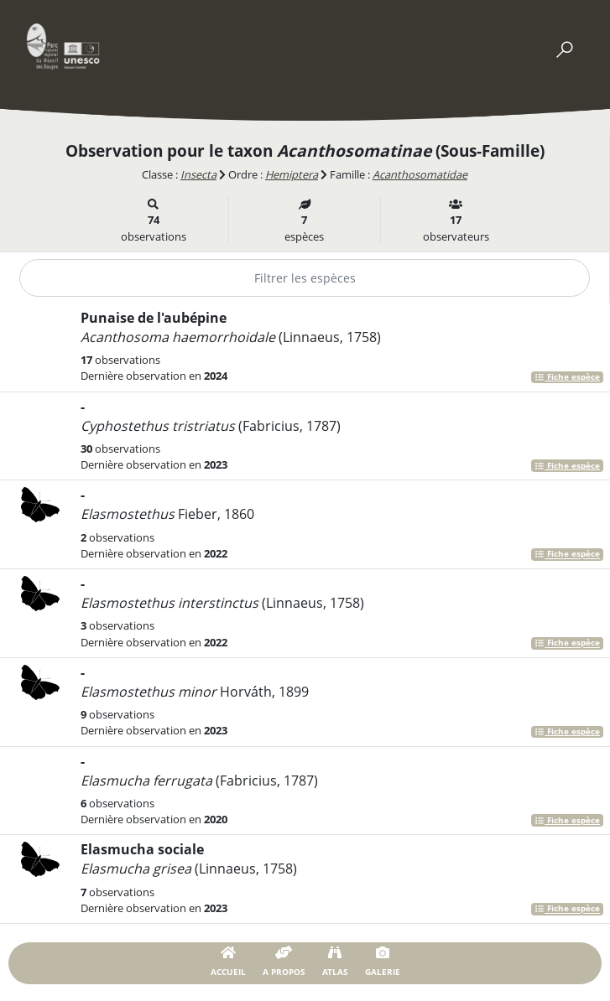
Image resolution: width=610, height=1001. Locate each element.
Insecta (198, 174)
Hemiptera (291, 174)
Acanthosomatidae (420, 174)
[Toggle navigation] (564, 46)
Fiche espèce (567, 376)
